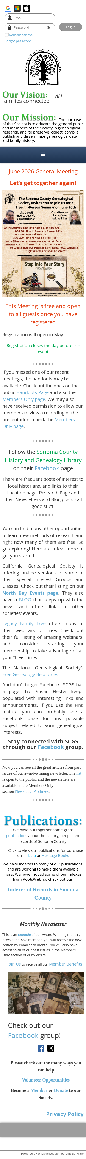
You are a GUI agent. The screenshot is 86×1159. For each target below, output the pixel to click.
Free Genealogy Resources (30, 674)
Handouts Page (32, 392)
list (78, 773)
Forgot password (18, 41)
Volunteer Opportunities (46, 1079)
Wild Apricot (46, 1153)
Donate (61, 1090)
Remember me (21, 35)
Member (39, 1090)
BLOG (25, 600)
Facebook (47, 468)
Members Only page (23, 399)
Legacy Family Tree (24, 623)
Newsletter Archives (32, 791)
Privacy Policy (65, 1114)
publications (16, 835)
